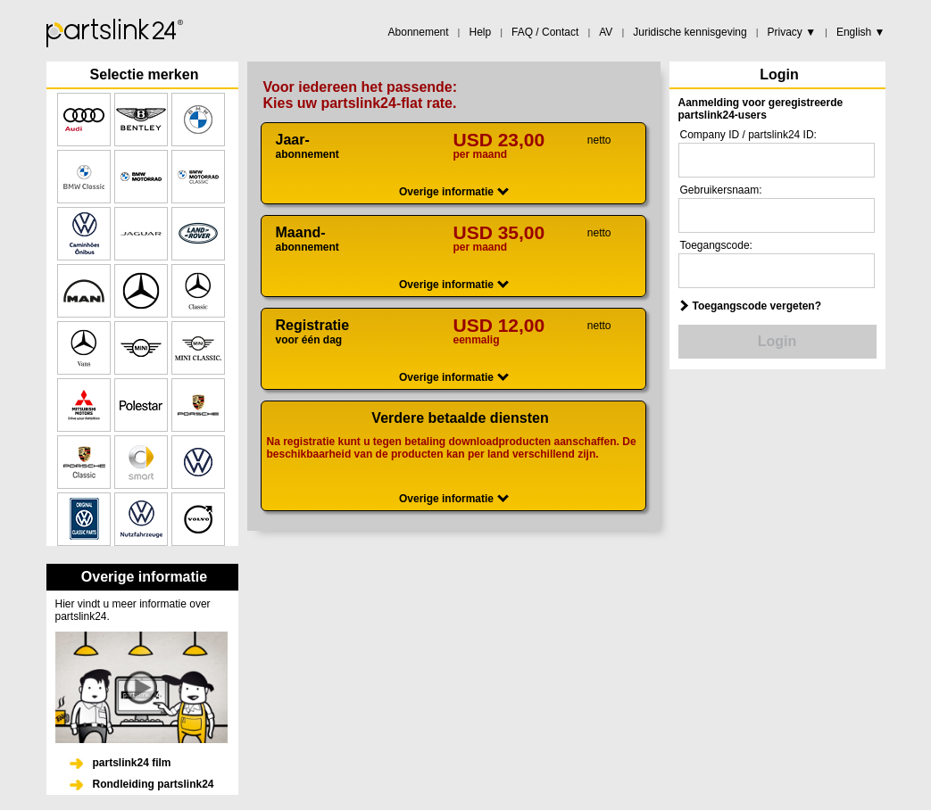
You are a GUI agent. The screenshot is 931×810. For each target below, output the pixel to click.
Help (480, 32)
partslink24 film (132, 762)
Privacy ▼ (792, 32)
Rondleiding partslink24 (153, 784)
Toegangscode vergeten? (757, 306)
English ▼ (860, 32)
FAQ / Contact (544, 32)
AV (605, 32)
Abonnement (418, 32)
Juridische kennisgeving (689, 32)
